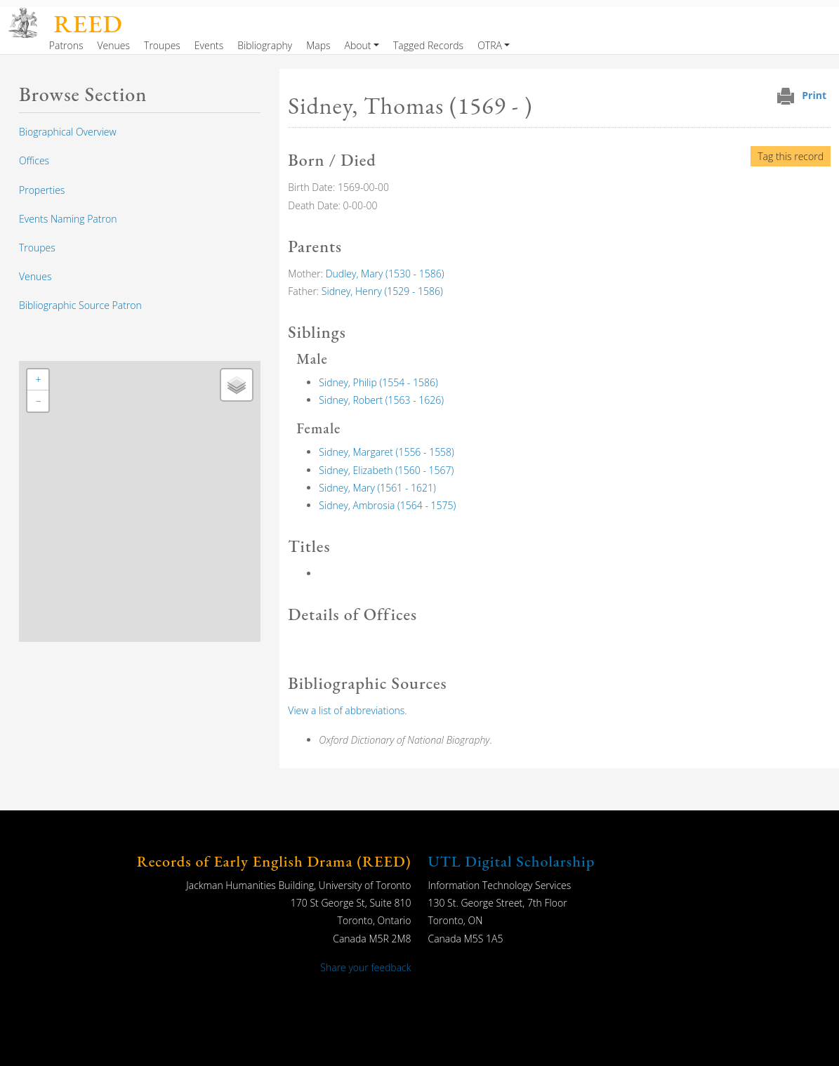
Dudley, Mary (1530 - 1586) (385, 273)
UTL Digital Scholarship (511, 861)
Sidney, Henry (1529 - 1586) (382, 291)
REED (87, 23)
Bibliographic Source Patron (80, 305)
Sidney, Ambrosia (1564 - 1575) (387, 505)
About (358, 45)
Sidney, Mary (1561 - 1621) (377, 487)
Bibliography (264, 45)
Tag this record (791, 156)
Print (814, 95)
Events (208, 45)
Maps (318, 45)
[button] (37, 379)
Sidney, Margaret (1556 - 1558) (386, 452)
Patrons (66, 45)
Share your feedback (365, 967)
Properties (42, 190)
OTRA (489, 45)
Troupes (162, 45)
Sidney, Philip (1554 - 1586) (378, 382)
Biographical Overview (68, 131)
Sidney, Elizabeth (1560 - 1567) (386, 470)
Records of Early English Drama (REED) (274, 861)
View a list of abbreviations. (347, 710)
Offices (34, 160)
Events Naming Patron (68, 218)
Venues (114, 45)
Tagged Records (428, 45)
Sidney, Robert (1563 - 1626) (381, 400)
